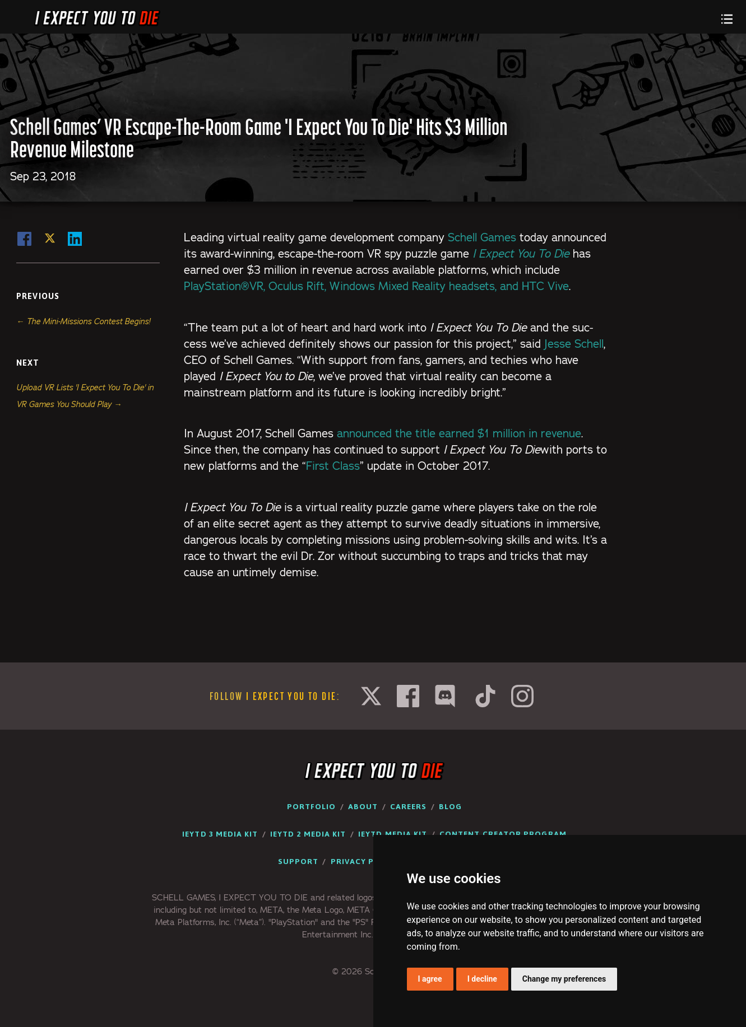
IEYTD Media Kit (392, 833)
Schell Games (482, 237)
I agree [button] (430, 978)
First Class (333, 466)
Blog (450, 806)
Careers (408, 806)
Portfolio (311, 806)
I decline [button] (482, 978)
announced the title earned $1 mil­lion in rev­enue (459, 433)
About (363, 806)
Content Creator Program (503, 833)
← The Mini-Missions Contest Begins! (83, 321)
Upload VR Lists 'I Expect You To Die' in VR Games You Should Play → (85, 395)
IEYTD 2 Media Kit (308, 833)
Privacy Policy (365, 861)
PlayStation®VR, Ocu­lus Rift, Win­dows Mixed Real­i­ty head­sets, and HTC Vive (376, 286)
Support (298, 861)
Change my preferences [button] (564, 978)
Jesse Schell (574, 344)
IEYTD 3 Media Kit (220, 833)
